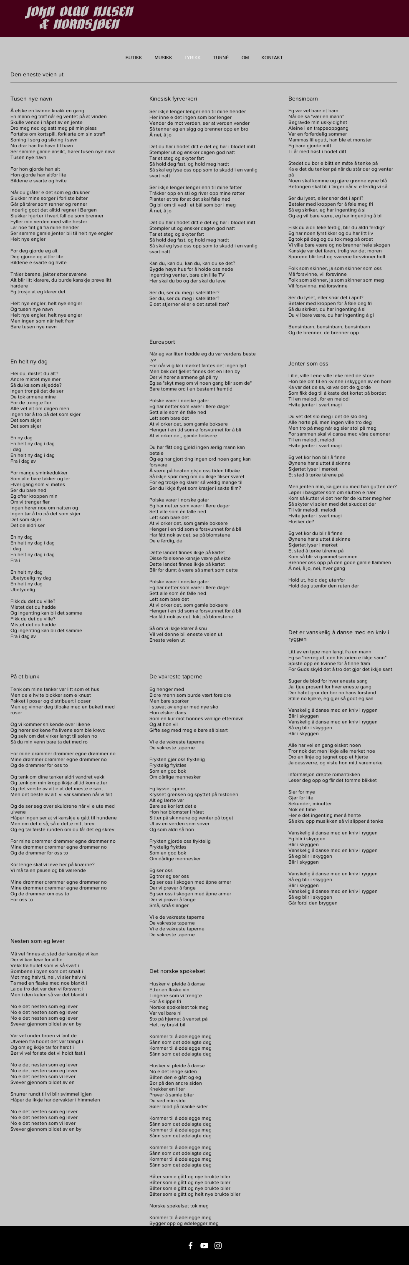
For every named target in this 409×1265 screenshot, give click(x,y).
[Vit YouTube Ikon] (204, 1245)
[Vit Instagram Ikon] (218, 1245)
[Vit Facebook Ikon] (190, 1245)
